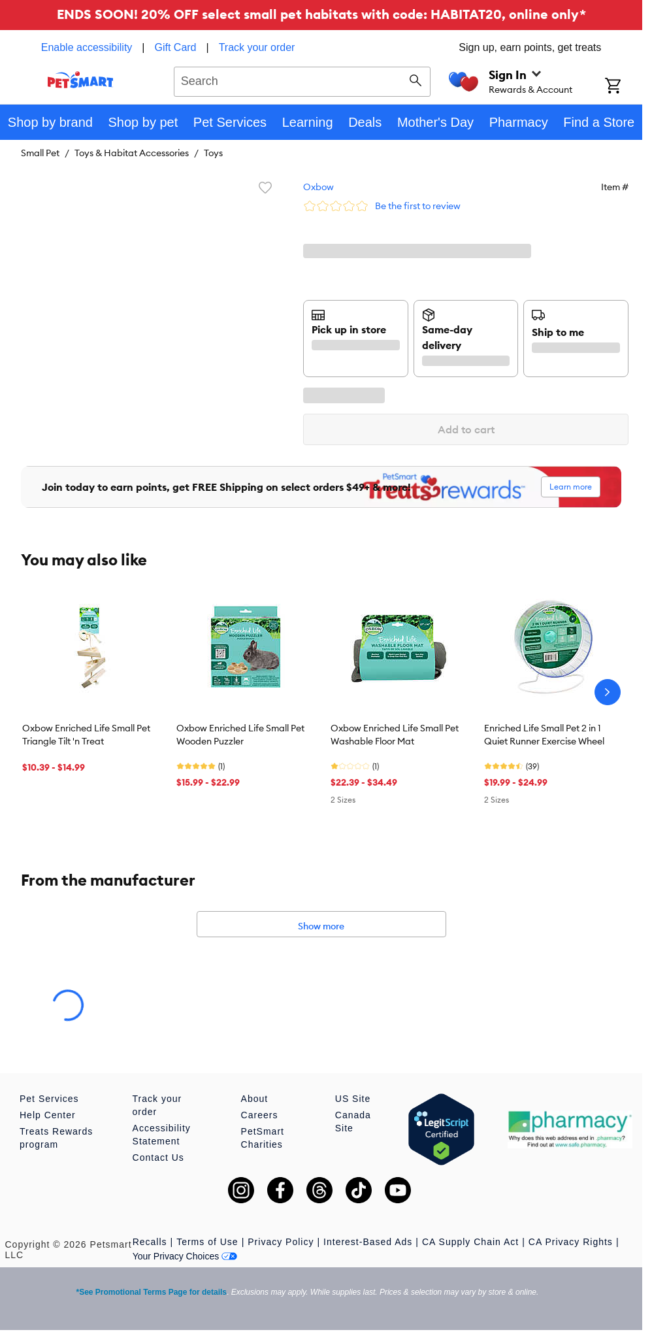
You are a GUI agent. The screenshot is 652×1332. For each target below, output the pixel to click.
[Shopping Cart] (623, 87)
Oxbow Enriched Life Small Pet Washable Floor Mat (395, 734)
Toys (213, 153)
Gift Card (176, 47)
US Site (352, 1098)
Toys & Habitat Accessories (131, 153)
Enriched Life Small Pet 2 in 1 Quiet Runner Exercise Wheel (544, 734)
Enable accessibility (87, 47)
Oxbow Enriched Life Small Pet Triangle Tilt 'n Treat (86, 734)
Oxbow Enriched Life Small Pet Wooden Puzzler (240, 734)
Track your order (257, 47)
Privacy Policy (281, 1242)
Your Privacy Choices (185, 1256)
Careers (259, 1115)
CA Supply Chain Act (470, 1242)
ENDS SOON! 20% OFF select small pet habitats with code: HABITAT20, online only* (321, 14)
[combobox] (302, 80)
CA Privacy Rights (571, 1242)
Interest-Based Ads (367, 1242)
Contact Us (158, 1157)
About (255, 1098)
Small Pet (40, 153)
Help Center (48, 1115)
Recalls (150, 1242)
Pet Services (49, 1098)
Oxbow (318, 187)
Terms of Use (207, 1242)
